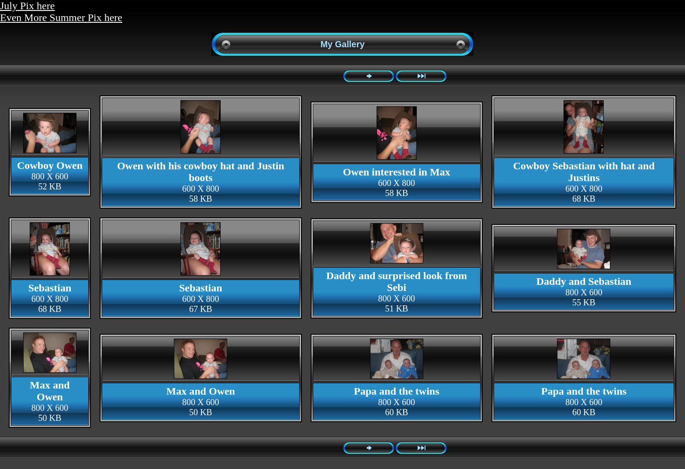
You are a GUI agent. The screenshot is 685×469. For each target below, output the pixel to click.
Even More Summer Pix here (61, 17)
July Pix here (27, 5)
